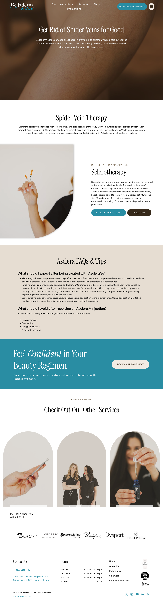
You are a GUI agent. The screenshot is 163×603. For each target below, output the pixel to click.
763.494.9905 (21, 570)
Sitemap (16, 596)
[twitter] (126, 594)
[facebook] (121, 594)
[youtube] (137, 594)
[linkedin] (143, 594)
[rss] (148, 594)
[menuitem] (62, 4)
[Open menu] (151, 6)
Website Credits (26, 596)
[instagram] (132, 594)
